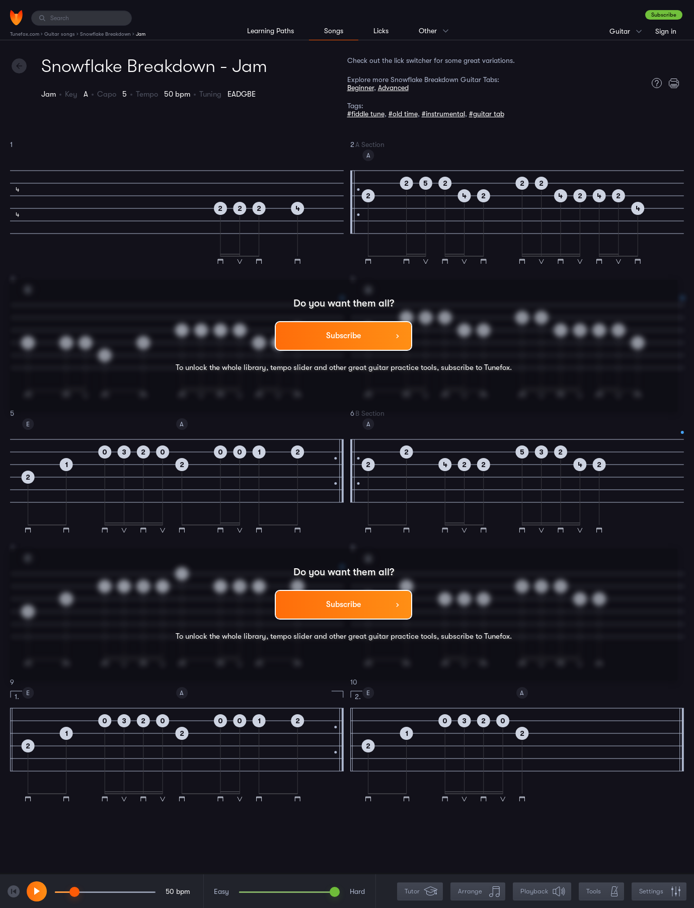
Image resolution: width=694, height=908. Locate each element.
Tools (602, 891)
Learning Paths (270, 31)
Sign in (665, 31)
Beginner (360, 88)
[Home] (16, 17)
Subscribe (663, 15)
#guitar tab (486, 114)
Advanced (393, 88)
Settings (660, 891)
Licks (381, 31)
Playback (543, 891)
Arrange (479, 891)
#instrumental (443, 114)
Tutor (421, 891)
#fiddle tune (365, 114)
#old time (403, 114)
